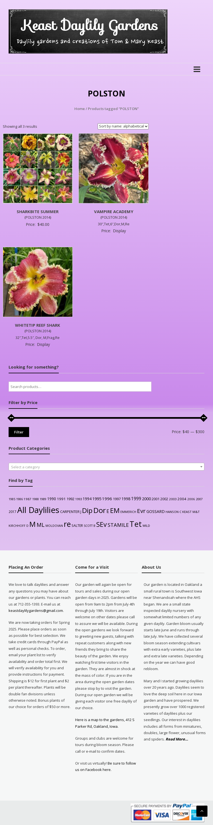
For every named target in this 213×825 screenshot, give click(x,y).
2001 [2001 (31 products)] (155, 499)
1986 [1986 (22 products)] (19, 499)
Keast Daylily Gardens (90, 25)
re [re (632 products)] (67, 524)
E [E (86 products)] (107, 511)
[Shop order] (123, 126)
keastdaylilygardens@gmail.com (36, 610)
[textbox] (106, 467)
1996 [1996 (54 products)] (107, 498)
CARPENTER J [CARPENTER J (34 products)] (70, 511)
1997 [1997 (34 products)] (117, 498)
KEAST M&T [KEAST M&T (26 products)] (191, 512)
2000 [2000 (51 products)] (146, 498)
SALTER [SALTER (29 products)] (77, 525)
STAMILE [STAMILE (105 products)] (118, 525)
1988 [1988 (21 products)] (35, 499)
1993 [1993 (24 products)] (78, 499)
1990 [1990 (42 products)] (51, 498)
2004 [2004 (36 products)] (182, 498)
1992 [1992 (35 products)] (70, 498)
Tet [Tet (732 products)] (136, 524)
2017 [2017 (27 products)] (12, 511)
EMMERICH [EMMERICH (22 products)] (128, 512)
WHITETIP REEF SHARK (37, 325)
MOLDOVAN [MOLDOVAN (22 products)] (54, 525)
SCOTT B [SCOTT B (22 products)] (89, 525)
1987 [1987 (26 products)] (27, 499)
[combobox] (107, 467)
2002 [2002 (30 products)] (164, 499)
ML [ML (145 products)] (41, 524)
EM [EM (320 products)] (115, 510)
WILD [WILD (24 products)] (146, 525)
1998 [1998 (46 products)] (125, 498)
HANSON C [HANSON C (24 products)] (173, 512)
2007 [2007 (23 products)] (199, 499)
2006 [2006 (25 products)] (191, 499)
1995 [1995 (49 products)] (96, 498)
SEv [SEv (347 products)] (101, 524)
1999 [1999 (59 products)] (136, 498)
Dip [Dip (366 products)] (87, 510)
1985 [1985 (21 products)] (12, 499)
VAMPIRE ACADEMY (113, 211)
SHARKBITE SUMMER (38, 211)
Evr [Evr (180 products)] (141, 511)
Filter (19, 432)
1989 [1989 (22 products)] (43, 499)
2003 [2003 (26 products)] (173, 499)
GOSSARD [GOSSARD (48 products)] (155, 511)
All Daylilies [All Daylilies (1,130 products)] (38, 509)
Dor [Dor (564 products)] (99, 510)
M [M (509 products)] (32, 524)
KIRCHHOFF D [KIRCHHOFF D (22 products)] (19, 525)
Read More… (177, 739)
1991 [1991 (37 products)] (61, 498)
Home (79, 108)
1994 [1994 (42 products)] (87, 498)
